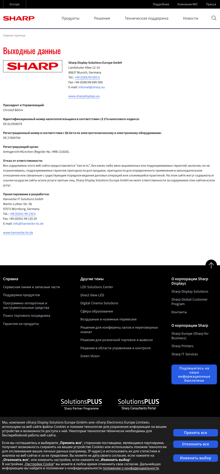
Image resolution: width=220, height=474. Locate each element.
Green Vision (90, 356)
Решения (103, 18)
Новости (190, 18)
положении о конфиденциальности (131, 468)
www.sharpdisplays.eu (84, 96)
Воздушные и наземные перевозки (108, 319)
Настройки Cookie (39, 464)
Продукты (71, 18)
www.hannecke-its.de (18, 232)
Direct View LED (92, 295)
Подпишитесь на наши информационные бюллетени (194, 374)
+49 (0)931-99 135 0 (22, 214)
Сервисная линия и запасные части (31, 287)
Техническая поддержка (147, 18)
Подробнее (161, 4)
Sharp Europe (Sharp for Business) (190, 336)
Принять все (195, 432)
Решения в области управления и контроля (115, 348)
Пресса (211, 4)
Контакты (179, 312)
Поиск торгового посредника (26, 315)
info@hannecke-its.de (28, 223)
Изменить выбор (195, 458)
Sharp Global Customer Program (189, 302)
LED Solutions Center (96, 287)
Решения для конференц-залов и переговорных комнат (119, 330)
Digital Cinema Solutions (99, 303)
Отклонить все (195, 444)
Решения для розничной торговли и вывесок (116, 339)
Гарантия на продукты (21, 323)
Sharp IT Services (184, 354)
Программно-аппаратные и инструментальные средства (26, 305)
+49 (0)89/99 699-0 (87, 77)
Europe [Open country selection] (15, 4)
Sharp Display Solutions (189, 291)
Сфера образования (96, 311)
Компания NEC (188, 4)
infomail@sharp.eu (91, 87)
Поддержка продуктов (21, 295)
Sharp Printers (182, 346)
